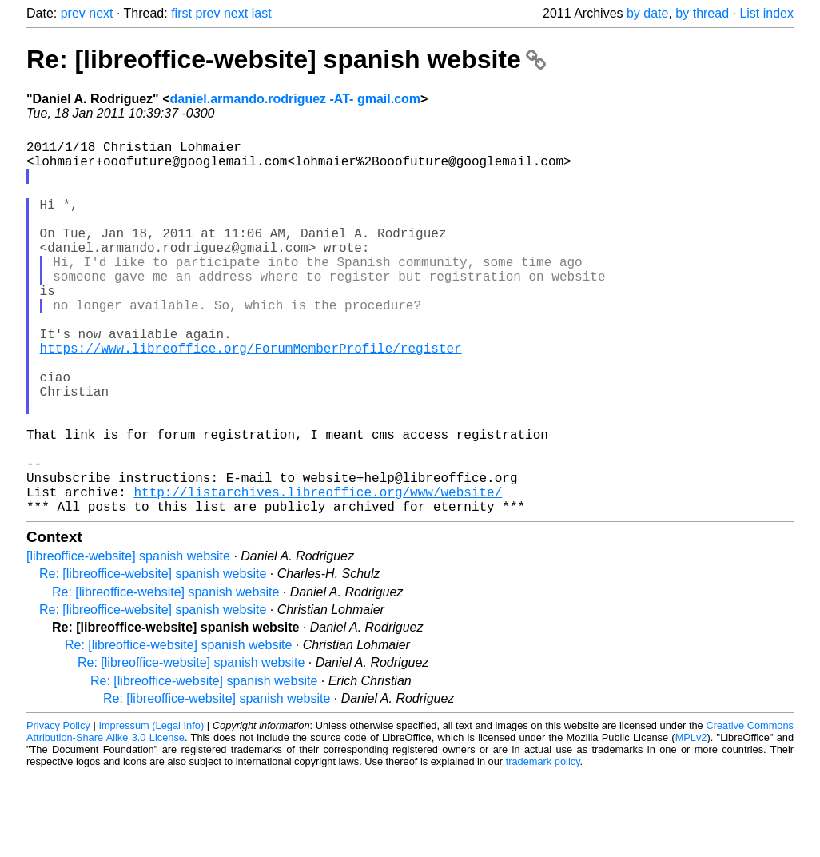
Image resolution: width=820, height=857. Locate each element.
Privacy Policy (58, 809)
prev (73, 13)
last (262, 13)
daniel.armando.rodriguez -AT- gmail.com (295, 99)
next (101, 13)
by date (647, 13)
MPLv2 (691, 821)
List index (766, 13)
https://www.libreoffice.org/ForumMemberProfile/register (251, 396)
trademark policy (543, 845)
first (181, 13)
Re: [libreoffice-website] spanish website (286, 59)
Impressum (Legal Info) (151, 809)
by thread (702, 13)
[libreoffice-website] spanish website (128, 639)
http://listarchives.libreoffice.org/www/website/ (317, 571)
